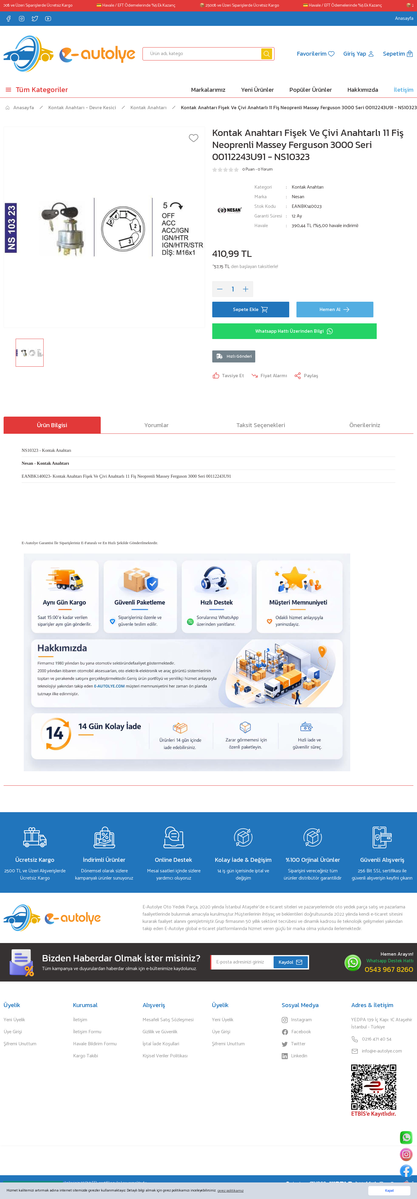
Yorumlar (156, 425)
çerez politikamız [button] (231, 1191)
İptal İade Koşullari (161, 1044)
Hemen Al (334, 309)
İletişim (80, 1020)
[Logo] (69, 53)
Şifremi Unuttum (20, 1044)
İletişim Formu (87, 1032)
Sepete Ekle (250, 309)
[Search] (208, 53)
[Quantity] (232, 289)
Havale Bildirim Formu (95, 1044)
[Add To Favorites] (193, 138)
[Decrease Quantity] (220, 289)
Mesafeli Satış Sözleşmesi (168, 1020)
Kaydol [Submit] (290, 962)
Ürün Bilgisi (52, 425)
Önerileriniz (364, 425)
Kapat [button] (389, 1191)
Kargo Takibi (85, 1056)
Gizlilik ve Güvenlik (160, 1032)
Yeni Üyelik (14, 1020)
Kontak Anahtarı (308, 187)
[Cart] (398, 54)
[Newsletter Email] (259, 963)
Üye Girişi (13, 1032)
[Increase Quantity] (245, 289)
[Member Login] (359, 54)
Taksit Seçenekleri (260, 425)
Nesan (298, 197)
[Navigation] (52, 89)
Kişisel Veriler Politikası (165, 1056)
